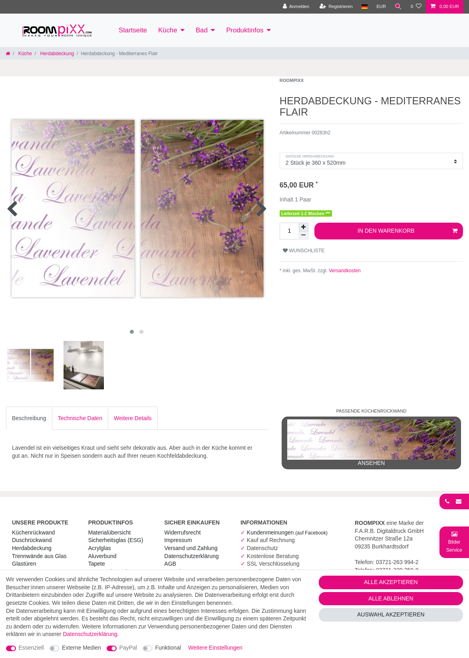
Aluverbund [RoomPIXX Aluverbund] (102, 556)
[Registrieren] (336, 7)
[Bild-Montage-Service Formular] (454, 542)
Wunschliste (304, 250)
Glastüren (24, 563)
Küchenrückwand (33, 532)
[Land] (364, 7)
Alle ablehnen (390, 598)
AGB (170, 563)
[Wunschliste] (416, 7)
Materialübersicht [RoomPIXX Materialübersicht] (109, 532)
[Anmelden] (296, 7)
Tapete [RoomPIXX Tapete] (96, 563)
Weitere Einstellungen (215, 647)
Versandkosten (344, 270)
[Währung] (381, 7)
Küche (167, 30)
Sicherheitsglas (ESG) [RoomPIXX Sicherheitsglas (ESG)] (115, 540)
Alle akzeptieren (391, 582)
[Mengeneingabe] (289, 231)
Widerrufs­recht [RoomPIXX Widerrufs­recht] (182, 532)
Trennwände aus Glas (39, 556)
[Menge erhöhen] (303, 227)
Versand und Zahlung (190, 548)
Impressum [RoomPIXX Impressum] (178, 540)
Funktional (168, 647)
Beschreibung (29, 418)
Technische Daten (80, 418)
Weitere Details (133, 418)
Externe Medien (81, 647)
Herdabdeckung (56, 53)
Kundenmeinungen (287, 532)
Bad (202, 30)
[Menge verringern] (303, 235)
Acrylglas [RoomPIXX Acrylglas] (99, 548)
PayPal (128, 647)
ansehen (371, 442)
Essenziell (31, 647)
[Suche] (398, 7)
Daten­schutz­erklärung (191, 556)
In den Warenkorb (407, 231)
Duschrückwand (32, 540)
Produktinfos (244, 30)
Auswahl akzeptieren (391, 614)
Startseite (133, 30)
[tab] (29, 418)
